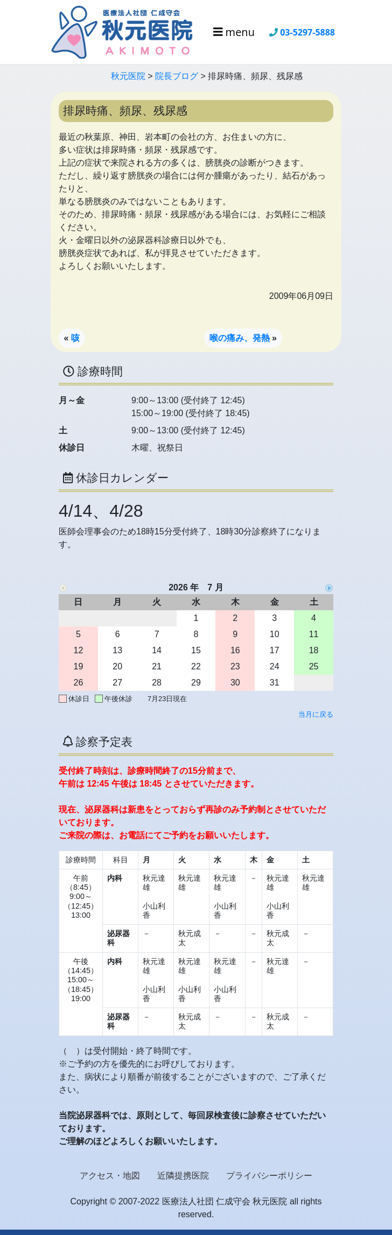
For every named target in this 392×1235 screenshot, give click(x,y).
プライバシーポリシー (269, 1175)
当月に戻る (315, 714)
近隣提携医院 (183, 1175)
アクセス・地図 (110, 1175)
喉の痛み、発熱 (239, 337)
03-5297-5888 (307, 32)
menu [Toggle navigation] (234, 32)
